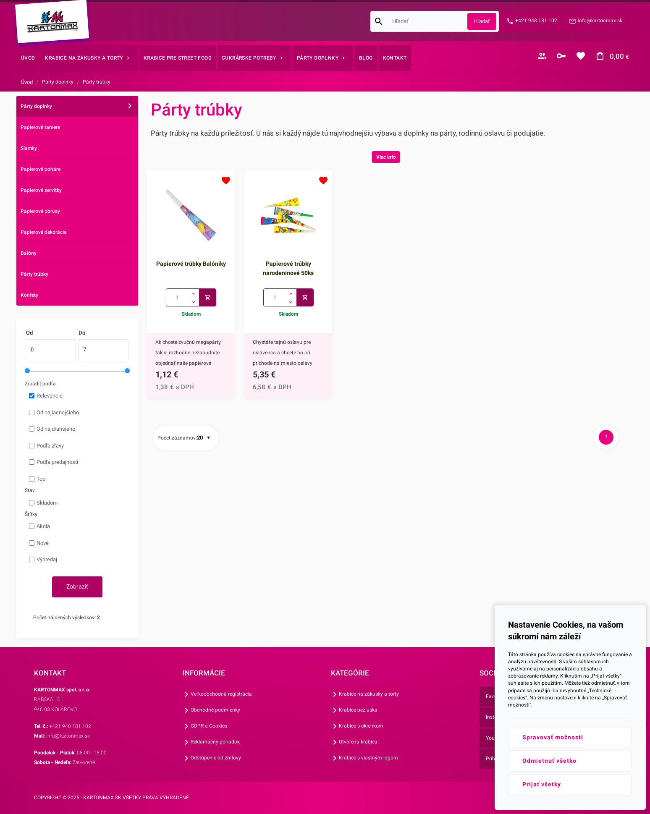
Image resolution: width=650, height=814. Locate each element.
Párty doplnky (57, 82)
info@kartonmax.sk (600, 21)
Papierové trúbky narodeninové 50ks (288, 268)
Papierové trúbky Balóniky (191, 263)
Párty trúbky (96, 82)
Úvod (27, 82)
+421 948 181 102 (536, 21)
